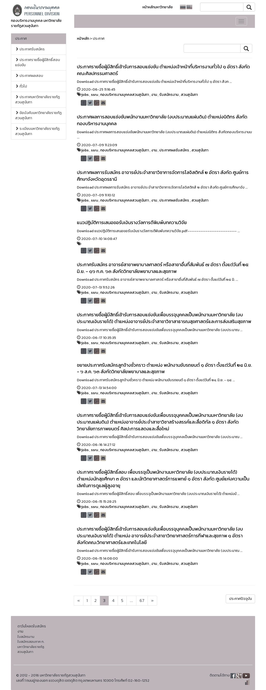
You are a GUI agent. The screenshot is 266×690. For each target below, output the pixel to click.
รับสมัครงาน (168, 94)
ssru (94, 94)
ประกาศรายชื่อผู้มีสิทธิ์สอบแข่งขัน (37, 62)
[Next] (78, 601)
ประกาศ (21, 38)
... (131, 600)
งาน (154, 94)
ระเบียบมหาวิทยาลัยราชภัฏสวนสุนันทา (37, 131)
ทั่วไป (21, 86)
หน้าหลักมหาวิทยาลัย (157, 7)
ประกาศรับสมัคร (30, 49)
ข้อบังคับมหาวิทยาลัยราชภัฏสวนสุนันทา (38, 115)
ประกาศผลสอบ (29, 75)
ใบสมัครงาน (25, 636)
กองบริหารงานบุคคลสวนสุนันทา (124, 94)
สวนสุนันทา (189, 94)
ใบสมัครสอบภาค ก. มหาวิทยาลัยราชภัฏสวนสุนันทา (30, 646)
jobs (85, 94)
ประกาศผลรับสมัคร (174, 150)
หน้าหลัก (83, 38)
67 (141, 600)
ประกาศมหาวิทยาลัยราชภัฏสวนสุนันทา (37, 99)
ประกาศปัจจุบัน (240, 598)
